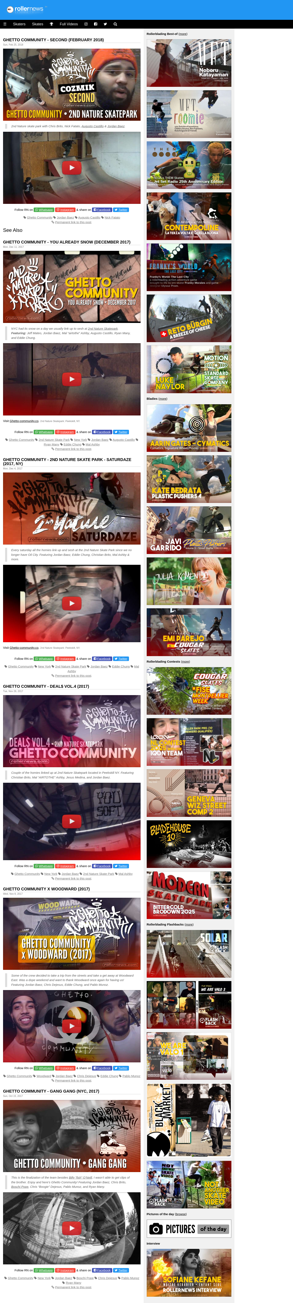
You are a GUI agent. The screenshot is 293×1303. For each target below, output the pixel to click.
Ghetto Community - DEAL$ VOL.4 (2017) (46, 686)
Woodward (44, 1076)
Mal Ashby (93, 444)
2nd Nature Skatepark (103, 328)
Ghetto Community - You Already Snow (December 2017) (67, 242)
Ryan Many (51, 444)
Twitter (122, 209)
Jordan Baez (115, 126)
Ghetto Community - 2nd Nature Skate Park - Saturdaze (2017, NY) (67, 461)
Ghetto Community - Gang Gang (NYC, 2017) (51, 1091)
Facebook (104, 209)
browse (181, 1214)
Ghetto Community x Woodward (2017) (46, 889)
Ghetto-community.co (24, 421)
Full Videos (69, 24)
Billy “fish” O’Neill (80, 1177)
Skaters (19, 24)
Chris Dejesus (86, 1076)
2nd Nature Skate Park (54, 439)
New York (80, 439)
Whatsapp (46, 209)
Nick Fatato (112, 217)
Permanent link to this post (73, 222)
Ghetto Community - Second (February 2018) (53, 40)
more (182, 34)
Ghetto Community (39, 217)
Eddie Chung (72, 444)
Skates (37, 24)
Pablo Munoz (131, 1076)
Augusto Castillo (93, 126)
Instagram (67, 209)
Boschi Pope (19, 1186)
